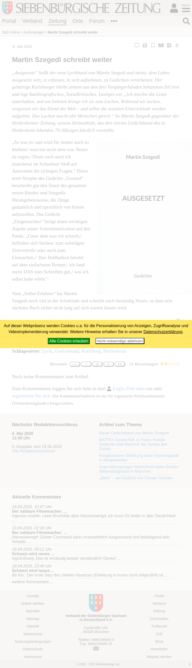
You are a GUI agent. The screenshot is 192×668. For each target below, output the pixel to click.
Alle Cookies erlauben (68, 341)
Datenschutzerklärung (163, 332)
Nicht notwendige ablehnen (120, 341)
